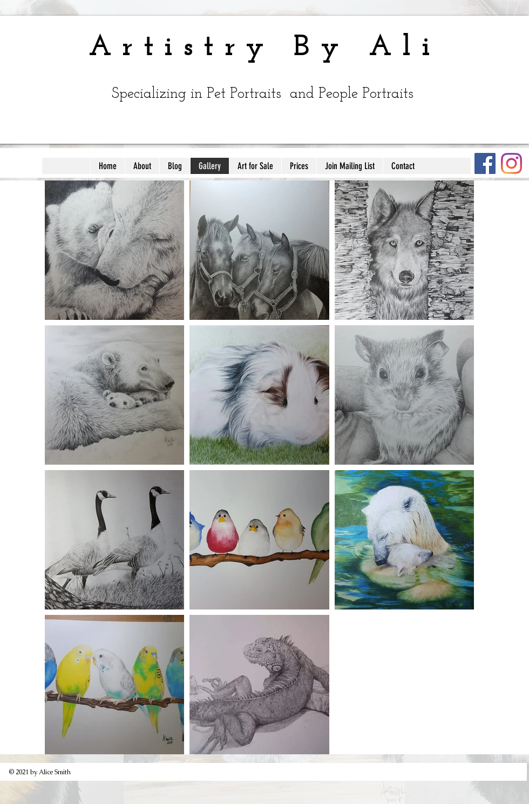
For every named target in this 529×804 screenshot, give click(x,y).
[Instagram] (511, 163)
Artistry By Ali (264, 48)
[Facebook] (485, 163)
